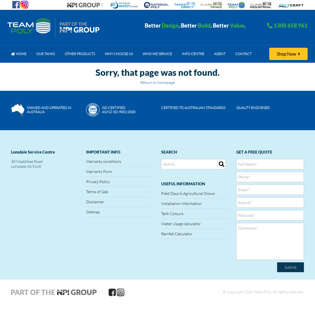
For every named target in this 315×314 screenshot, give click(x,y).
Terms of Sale (97, 191)
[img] (222, 164)
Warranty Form (99, 171)
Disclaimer (95, 201)
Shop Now (288, 54)
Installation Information (181, 203)
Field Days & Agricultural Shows (188, 193)
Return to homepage (157, 82)
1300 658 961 (291, 25)
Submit (290, 267)
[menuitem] (18, 54)
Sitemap (93, 211)
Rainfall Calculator (176, 233)
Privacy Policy (98, 181)
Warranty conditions (103, 161)
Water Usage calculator (181, 223)
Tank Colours (172, 213)
